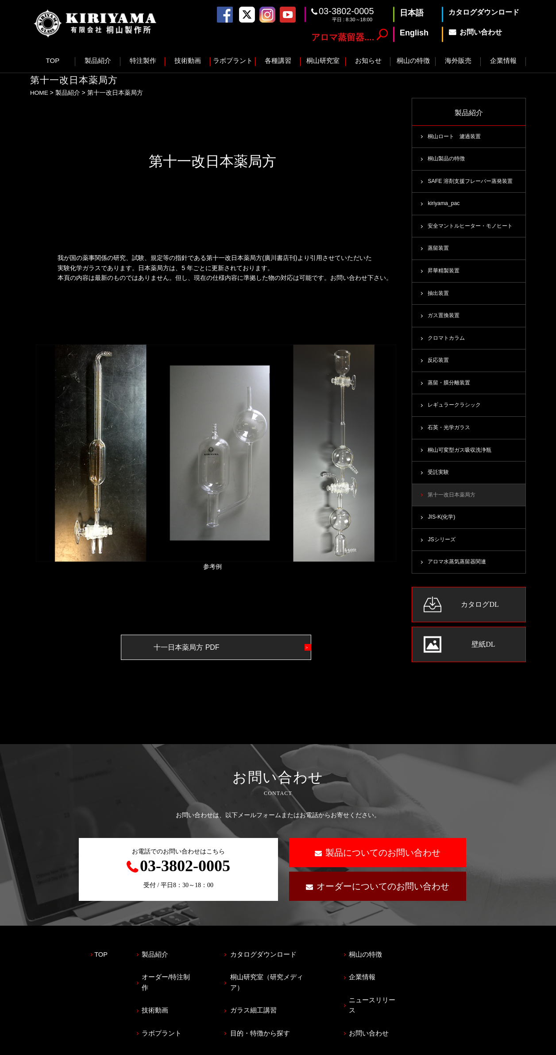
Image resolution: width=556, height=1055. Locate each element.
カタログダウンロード (275, 952)
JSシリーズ (442, 544)
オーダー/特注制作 (175, 972)
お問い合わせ (386, 1011)
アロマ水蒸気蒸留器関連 (459, 567)
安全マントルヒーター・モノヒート (474, 227)
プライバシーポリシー (61, 1044)
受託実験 (439, 476)
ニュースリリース (393, 991)
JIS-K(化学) (442, 522)
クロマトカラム (448, 340)
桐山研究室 (323, 60)
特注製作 (143, 60)
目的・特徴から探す (271, 1011)
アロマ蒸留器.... (342, 37)
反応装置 (439, 363)
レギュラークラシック (456, 408)
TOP (53, 60)
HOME (39, 92)
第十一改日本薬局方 (453, 499)
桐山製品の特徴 (448, 159)
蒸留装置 (439, 250)
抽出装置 (439, 295)
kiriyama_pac (444, 205)
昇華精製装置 (445, 272)
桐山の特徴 (413, 60)
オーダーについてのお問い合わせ (383, 886)
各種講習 (278, 60)
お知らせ (368, 60)
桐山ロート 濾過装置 (456, 136)
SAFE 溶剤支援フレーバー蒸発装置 (473, 182)
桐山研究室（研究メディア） (285, 972)
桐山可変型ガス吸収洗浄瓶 (462, 453)
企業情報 (503, 60)
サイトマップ (128, 1044)
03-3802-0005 (346, 11)
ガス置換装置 (445, 317)
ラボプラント (233, 60)
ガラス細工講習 (265, 991)
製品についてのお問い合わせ (382, 852)
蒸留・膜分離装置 (451, 386)
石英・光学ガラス (451, 431)
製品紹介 (98, 60)
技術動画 (187, 60)
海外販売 (458, 60)
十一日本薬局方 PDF (197, 647)
